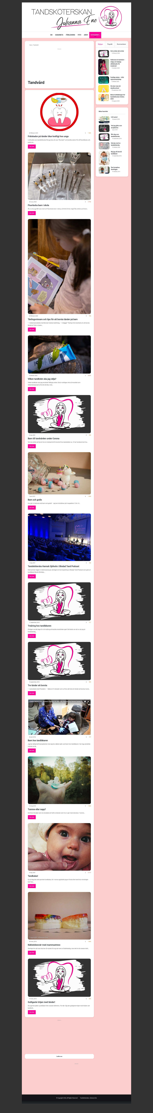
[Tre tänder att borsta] (59, 668)
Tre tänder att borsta (41, 692)
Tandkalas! (35, 882)
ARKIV (86, 35)
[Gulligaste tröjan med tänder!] (59, 985)
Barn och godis (38, 503)
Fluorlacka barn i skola (42, 205)
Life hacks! (114, 118)
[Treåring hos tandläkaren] (59, 608)
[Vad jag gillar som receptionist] (104, 129)
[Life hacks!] (104, 120)
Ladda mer (59, 1063)
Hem (30, 45)
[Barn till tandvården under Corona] (59, 418)
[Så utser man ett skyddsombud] (104, 89)
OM (51, 35)
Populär (110, 44)
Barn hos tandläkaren (42, 747)
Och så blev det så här (117, 51)
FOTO (79, 35)
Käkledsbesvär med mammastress (50, 951)
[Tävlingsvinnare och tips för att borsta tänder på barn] (59, 266)
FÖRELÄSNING (70, 35)
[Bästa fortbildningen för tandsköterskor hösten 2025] (104, 98)
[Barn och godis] (59, 477)
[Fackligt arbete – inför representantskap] (104, 80)
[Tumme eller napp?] (59, 787)
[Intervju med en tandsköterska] (104, 146)
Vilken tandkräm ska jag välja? (48, 382)
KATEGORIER (95, 35)
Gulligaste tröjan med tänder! (47, 1009)
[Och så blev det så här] (104, 54)
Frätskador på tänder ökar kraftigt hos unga (56, 136)
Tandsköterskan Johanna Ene (88, 1105)
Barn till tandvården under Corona (50, 441)
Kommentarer (121, 44)
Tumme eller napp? (40, 816)
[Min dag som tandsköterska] (104, 138)
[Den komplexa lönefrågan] (104, 171)
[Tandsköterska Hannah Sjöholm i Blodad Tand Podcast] (59, 540)
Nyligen (100, 44)
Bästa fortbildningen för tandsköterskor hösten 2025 (117, 97)
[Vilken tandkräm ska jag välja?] (59, 358)
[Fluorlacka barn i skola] (59, 176)
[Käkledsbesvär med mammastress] (59, 923)
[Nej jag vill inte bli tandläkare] (104, 159)
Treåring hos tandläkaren (44, 632)
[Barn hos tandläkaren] (59, 724)
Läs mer (31, 146)
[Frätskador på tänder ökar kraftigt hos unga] (59, 112)
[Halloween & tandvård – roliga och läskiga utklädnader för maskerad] (104, 67)
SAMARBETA (59, 35)
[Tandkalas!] (59, 854)
